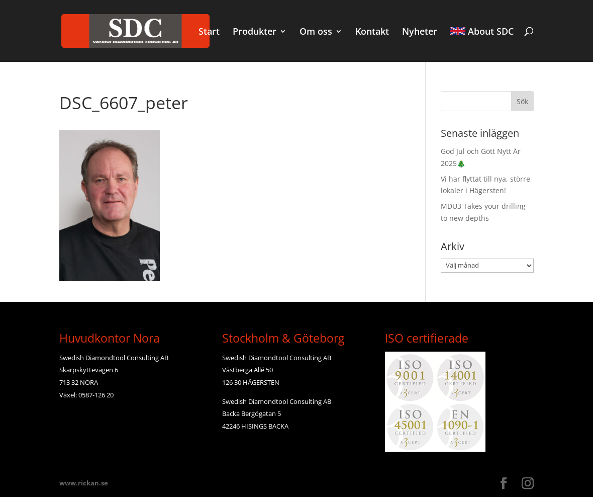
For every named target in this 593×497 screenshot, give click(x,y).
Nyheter (419, 32)
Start (209, 32)
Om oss (316, 32)
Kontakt (372, 32)
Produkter (254, 32)
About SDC (482, 32)
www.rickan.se (83, 482)
